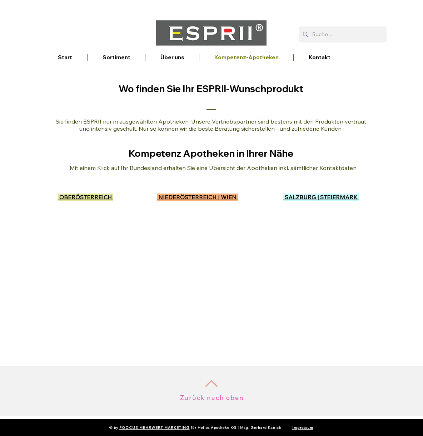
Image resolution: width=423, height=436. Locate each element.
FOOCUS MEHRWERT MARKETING (154, 427)
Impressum (302, 427)
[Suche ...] (342, 34)
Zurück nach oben (212, 398)
